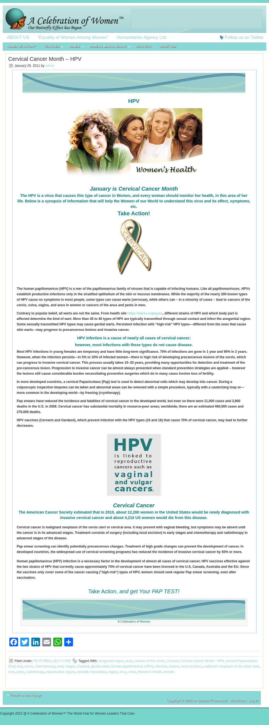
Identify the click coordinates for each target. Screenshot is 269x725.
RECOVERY (143, 46)
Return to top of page (25, 695)
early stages (66, 666)
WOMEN (74, 47)
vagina (112, 672)
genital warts (100, 666)
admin (49, 66)
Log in (253, 701)
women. (169, 672)
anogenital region (111, 661)
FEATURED (51, 47)
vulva (132, 672)
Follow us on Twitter (244, 37)
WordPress (238, 701)
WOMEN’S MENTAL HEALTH (107, 47)
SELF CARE (62, 661)
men (11, 672)
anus (129, 661)
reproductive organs (60, 672)
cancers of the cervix (149, 661)
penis (20, 672)
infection (161, 666)
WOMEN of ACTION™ (21, 46)
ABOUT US (18, 37)
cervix (28, 666)
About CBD (167, 46)
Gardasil (83, 666)
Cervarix (173, 661)
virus (122, 672)
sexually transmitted (91, 672)
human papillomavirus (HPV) (132, 666)
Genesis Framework (212, 701)
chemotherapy (45, 666)
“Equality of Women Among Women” (73, 37)
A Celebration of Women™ (134, 19)
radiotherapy (35, 672)
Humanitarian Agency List (141, 37)
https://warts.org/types (145, 313)
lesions (174, 666)
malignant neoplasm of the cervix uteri (231, 666)
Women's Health (150, 672)
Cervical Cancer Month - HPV (202, 661)
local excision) (191, 666)
